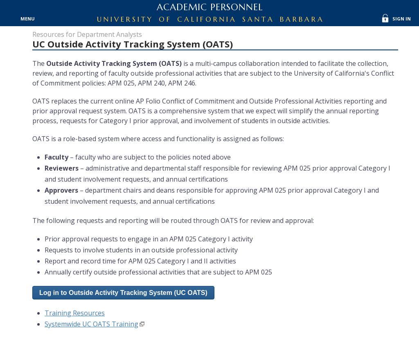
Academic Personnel (210, 7)
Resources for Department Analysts (87, 34)
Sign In (401, 19)
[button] (123, 292)
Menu (27, 19)
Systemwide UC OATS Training (91, 324)
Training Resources (75, 312)
